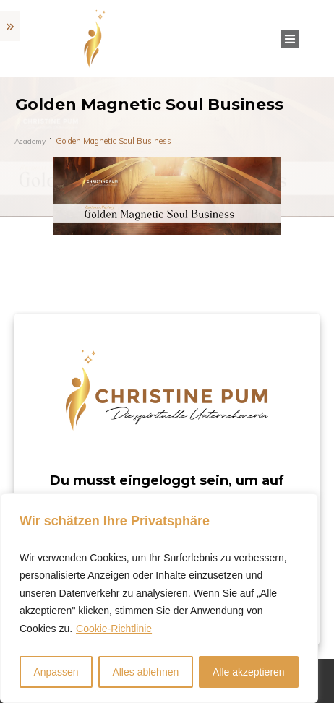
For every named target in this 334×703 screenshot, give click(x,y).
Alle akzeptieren (249, 672)
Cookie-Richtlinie (114, 628)
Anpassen (55, 672)
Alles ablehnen (145, 672)
